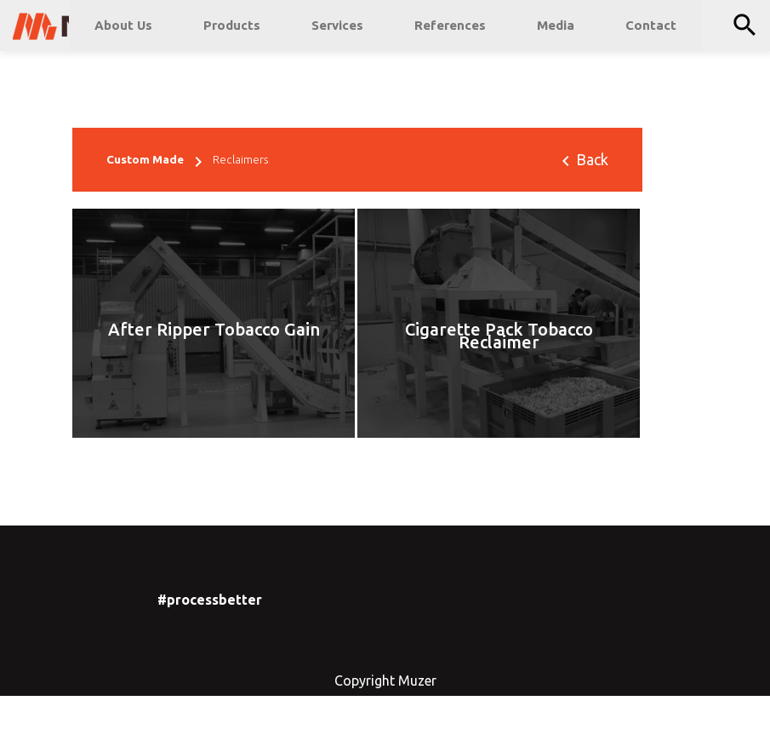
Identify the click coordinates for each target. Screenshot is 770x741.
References (450, 25)
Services (337, 25)
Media (555, 25)
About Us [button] (123, 25)
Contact (650, 25)
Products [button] (231, 25)
